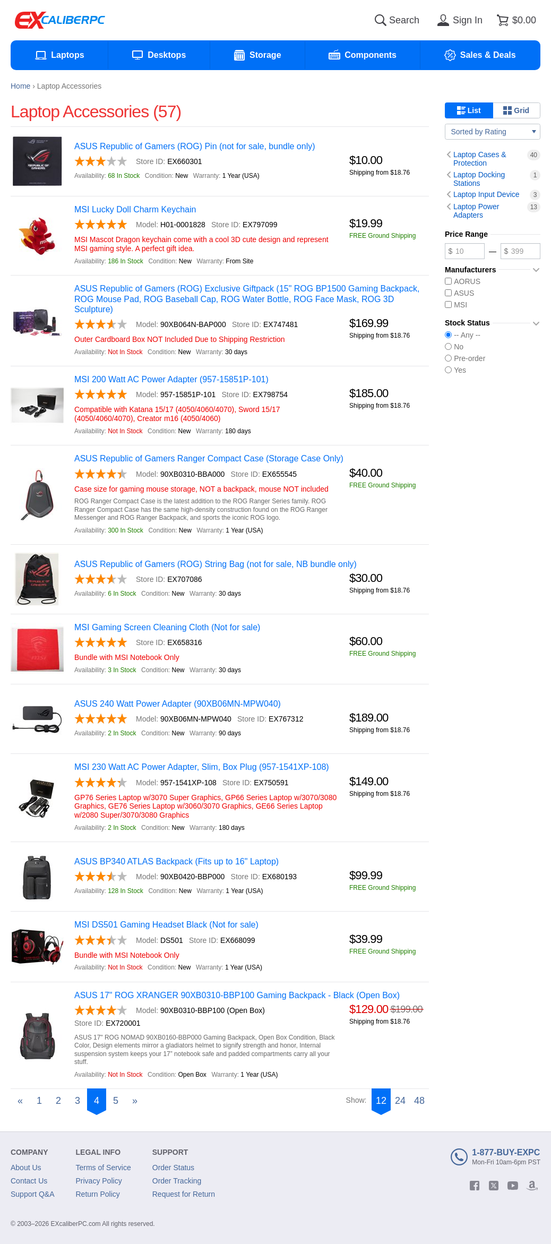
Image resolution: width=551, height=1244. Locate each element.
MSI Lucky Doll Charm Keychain (135, 209)
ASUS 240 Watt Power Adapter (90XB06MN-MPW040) (177, 703)
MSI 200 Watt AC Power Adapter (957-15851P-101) (171, 379)
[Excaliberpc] (60, 20)
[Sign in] (458, 20)
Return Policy (98, 1194)
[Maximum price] (520, 251)
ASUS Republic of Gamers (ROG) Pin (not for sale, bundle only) (194, 146)
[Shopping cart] (514, 20)
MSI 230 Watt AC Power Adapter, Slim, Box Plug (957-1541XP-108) (201, 766)
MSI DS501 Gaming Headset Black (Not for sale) (166, 924)
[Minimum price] (465, 251)
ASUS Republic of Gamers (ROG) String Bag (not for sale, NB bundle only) (215, 564)
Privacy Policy (99, 1181)
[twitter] (493, 1185)
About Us (26, 1167)
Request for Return (183, 1194)
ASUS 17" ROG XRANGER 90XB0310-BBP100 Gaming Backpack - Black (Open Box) (237, 995)
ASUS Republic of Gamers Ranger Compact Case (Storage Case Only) (208, 458)
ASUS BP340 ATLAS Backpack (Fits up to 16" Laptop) (176, 861)
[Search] (380, 20)
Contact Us (29, 1181)
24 (400, 1100)
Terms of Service (103, 1167)
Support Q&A (33, 1194)
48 (419, 1100)
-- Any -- (462, 335)
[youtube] (512, 1185)
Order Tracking (177, 1181)
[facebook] (474, 1185)
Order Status (173, 1167)
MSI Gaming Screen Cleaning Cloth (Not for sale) (167, 627)
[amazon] (531, 1185)
